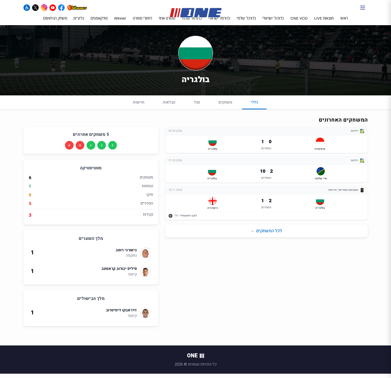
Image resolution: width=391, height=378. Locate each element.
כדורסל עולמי (192, 22)
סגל (197, 106)
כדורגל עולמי (246, 22)
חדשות (138, 106)
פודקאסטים (99, 22)
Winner (120, 22)
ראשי (344, 22)
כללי (254, 109)
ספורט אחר (166, 22)
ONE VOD (299, 22)
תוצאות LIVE (324, 22)
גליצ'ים (79, 22)
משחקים (225, 106)
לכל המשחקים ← (266, 235)
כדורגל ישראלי (273, 22)
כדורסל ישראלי (219, 22)
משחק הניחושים (55, 22)
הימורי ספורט (142, 22)
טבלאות (169, 106)
